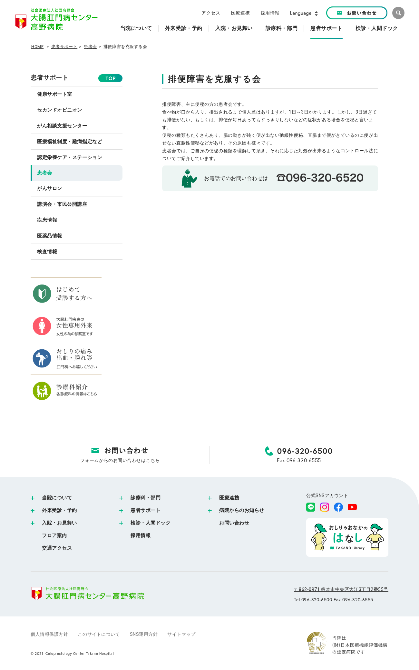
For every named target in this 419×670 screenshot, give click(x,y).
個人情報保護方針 (49, 634)
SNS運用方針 (144, 634)
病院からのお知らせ (241, 510)
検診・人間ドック (151, 523)
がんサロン (49, 188)
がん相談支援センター (62, 126)
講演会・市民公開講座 (62, 204)
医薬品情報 (49, 236)
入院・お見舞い (59, 523)
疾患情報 (47, 220)
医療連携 (240, 12)
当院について (57, 498)
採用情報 (270, 12)
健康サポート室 (54, 94)
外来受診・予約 (59, 510)
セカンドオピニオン (59, 110)
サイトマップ (181, 634)
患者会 (90, 46)
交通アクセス (57, 548)
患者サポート (64, 46)
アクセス (210, 12)
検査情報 (47, 252)
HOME (37, 46)
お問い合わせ (234, 523)
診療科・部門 (146, 498)
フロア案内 (54, 535)
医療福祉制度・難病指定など (69, 142)
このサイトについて (99, 634)
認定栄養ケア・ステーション (69, 157)
